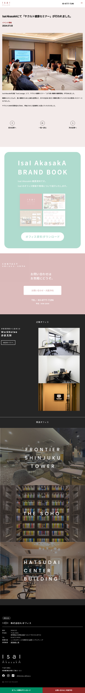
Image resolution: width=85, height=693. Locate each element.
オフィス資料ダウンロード (21, 690)
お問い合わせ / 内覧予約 (63, 690)
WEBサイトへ (8, 342)
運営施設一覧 (15, 642)
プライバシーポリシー (24, 676)
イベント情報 (7, 22)
